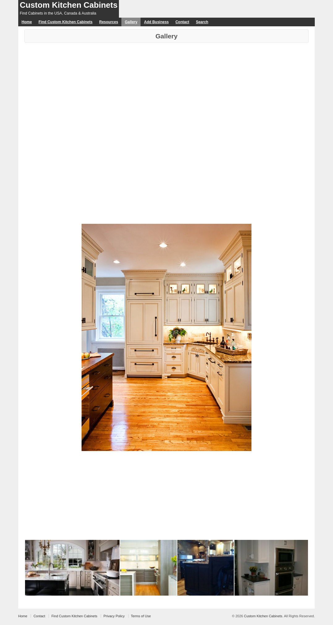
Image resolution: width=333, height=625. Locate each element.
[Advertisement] (166, 89)
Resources (108, 22)
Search (202, 22)
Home (27, 22)
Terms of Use (141, 616)
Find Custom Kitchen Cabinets (66, 22)
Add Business (156, 22)
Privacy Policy (113, 616)
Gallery (131, 22)
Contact (182, 22)
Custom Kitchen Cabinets (68, 5)
